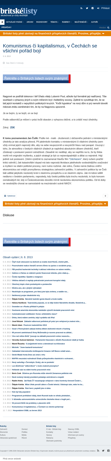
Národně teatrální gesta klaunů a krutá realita (43, 299)
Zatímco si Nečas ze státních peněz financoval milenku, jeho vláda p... (41, 273)
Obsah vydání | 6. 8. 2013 (18, 257)
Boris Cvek (16, 373)
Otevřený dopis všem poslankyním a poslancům (32, 284)
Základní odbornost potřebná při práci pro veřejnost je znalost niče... (52, 321)
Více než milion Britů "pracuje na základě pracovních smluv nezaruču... (41, 336)
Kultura (2, 435)
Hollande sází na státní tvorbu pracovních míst (31, 370)
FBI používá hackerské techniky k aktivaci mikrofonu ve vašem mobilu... (41, 269)
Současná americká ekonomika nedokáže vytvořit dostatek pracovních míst (43, 310)
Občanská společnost (8, 438)
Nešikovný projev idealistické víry (26, 295)
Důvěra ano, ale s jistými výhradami (26, 288)
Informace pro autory (76, 435)
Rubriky (67, 22)
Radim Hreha (17, 381)
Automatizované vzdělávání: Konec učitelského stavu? (34, 314)
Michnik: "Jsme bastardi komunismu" (27, 347)
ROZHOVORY (41, 22)
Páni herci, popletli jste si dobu (38, 388)
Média (24, 435)
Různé (24, 438)
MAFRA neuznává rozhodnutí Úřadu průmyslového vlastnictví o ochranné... (43, 359)
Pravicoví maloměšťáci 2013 (35, 325)
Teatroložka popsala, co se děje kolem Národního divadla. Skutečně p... (56, 303)
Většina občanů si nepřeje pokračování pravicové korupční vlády (38, 280)
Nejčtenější (81, 22)
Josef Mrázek (17, 321)
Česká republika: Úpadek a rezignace (27, 277)
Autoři (94, 22)
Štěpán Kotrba (18, 299)
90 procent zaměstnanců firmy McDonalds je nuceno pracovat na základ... (42, 333)
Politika (24, 432)
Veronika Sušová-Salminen (23, 340)
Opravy (49, 435)
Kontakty (49, 432)
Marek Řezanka (18, 344)
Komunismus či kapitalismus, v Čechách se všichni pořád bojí (37, 407)
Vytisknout (9, 196)
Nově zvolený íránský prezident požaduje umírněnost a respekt (38, 377)
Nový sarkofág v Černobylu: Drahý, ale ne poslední (33, 362)
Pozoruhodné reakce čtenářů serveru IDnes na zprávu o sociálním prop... (42, 266)
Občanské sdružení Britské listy (28, 451)
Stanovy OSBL (73, 429)
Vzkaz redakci (73, 432)
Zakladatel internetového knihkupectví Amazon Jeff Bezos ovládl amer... (41, 351)
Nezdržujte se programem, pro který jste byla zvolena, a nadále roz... (40, 292)
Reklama (49, 438)
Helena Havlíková (19, 303)
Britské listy (20, 12)
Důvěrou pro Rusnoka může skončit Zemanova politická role (47, 373)
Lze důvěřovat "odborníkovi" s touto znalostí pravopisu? (35, 366)
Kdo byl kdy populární (21, 392)
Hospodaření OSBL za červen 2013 (27, 410)
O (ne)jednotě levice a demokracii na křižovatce (45, 344)
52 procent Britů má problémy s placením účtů (31, 403)
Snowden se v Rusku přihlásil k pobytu (28, 307)
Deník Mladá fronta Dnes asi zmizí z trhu (28, 355)
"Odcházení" (75, 159)
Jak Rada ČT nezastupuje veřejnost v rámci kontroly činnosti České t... (53, 381)
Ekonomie (4, 432)
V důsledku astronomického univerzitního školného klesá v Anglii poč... (41, 399)
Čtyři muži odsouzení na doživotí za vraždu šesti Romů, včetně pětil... (40, 262)
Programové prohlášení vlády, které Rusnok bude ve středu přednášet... (41, 396)
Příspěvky (6, 27)
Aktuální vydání (15, 22)
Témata (54, 22)
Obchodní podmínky (54, 441)
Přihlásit (103, 8)
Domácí (25, 429)
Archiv (30, 22)
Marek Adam (17, 325)
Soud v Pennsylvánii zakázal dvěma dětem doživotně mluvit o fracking (41, 329)
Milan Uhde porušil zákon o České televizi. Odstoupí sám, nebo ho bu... (54, 385)
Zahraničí (3, 429)
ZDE (12, 127)
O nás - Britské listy (53, 429)
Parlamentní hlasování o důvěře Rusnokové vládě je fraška (59, 340)
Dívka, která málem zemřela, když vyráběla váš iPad (33, 318)
